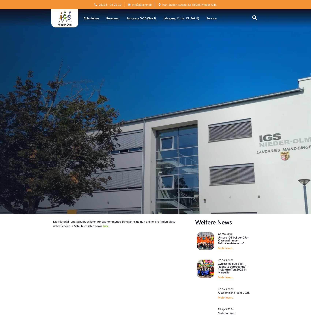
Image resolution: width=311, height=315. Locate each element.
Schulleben (91, 18)
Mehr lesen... (226, 248)
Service (211, 18)
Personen (112, 18)
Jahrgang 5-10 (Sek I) (141, 18)
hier (105, 226)
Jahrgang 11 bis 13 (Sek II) (181, 18)
